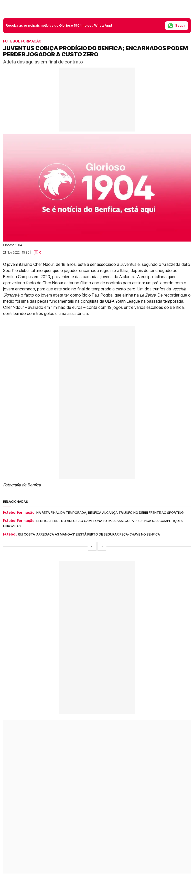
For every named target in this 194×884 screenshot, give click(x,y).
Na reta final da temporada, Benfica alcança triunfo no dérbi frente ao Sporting (110, 512)
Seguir (176, 26)
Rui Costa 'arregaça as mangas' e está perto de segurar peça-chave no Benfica (89, 534)
